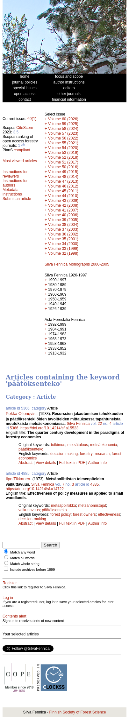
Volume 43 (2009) (63, 200)
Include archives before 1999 (32, 569)
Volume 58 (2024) (63, 128)
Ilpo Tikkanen (18, 478)
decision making (64, 453)
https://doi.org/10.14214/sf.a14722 (35, 489)
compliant (22, 150)
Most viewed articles (20, 161)
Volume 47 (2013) (63, 181)
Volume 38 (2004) (63, 224)
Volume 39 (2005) (63, 220)
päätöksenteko (30, 449)
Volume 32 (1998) (63, 253)
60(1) (31, 118)
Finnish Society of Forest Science (77, 712)
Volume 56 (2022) (63, 138)
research (102, 453)
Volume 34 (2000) (63, 244)
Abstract (25, 462)
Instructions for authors (15, 183)
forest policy (60, 514)
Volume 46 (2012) (63, 186)
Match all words (22, 558)
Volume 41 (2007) (63, 210)
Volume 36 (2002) (63, 234)
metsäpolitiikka (63, 505)
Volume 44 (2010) (63, 196)
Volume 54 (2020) (63, 148)
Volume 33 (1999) (63, 248)
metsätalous (77, 444)
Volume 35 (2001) (63, 239)
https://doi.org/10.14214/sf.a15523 (49, 428)
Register (10, 583)
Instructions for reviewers (15, 174)
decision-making (32, 519)
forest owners (84, 514)
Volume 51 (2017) (63, 162)
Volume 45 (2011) (63, 191)
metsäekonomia (103, 444)
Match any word (22, 552)
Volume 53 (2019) (63, 152)
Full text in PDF (72, 462)
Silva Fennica (78, 423)
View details (46, 462)
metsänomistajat (92, 505)
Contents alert (14, 616)
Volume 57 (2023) (63, 133)
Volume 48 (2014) (63, 176)
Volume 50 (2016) (63, 167)
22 (100, 423)
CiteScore (24, 127)
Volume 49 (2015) (63, 172)
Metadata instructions (12, 191)
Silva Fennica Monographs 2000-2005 (77, 264)
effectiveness (109, 514)
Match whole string (24, 564)
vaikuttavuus (29, 510)
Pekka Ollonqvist (21, 413)
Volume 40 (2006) (63, 215)
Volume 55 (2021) (63, 143)
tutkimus (58, 444)
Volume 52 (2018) (63, 157)
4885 (94, 484)
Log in (8, 597)
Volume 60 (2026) (63, 119)
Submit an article (17, 198)
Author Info (97, 462)
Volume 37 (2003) (63, 229)
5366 (14, 428)
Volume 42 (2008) (63, 205)
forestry (86, 453)
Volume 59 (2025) (63, 124)
